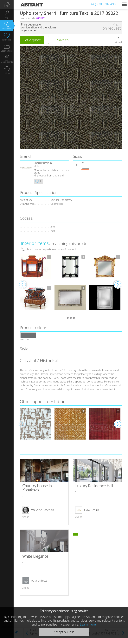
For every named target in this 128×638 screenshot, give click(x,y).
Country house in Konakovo (44, 492)
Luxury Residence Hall (97, 492)
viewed (118, 42)
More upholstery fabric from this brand (51, 171)
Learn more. (88, 624)
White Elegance (44, 562)
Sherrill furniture (43, 163)
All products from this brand (49, 175)
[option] (35, 284)
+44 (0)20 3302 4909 (103, 4)
